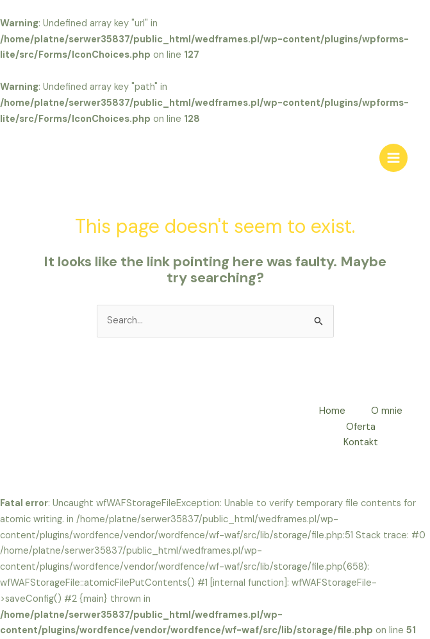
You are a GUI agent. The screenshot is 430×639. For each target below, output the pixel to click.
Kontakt (360, 442)
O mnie (386, 411)
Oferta (361, 427)
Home (332, 411)
